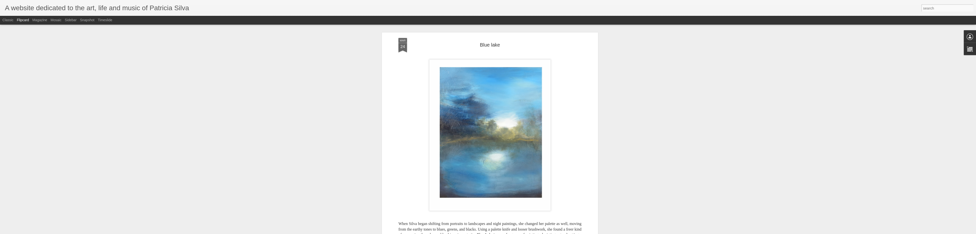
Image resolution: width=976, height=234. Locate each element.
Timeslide (105, 20)
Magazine (39, 20)
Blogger (512, 231)
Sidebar (71, 20)
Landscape (496, 115)
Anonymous (511, 109)
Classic (7, 20)
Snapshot (87, 20)
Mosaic (56, 20)
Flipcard (23, 20)
